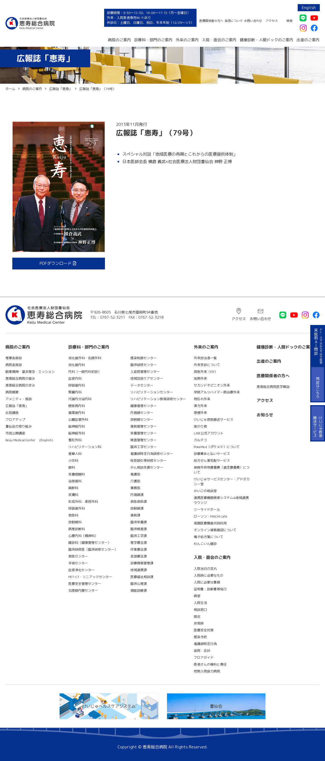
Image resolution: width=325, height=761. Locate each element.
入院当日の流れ (205, 568)
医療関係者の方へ (211, 21)
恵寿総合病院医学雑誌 (273, 386)
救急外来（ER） (206, 371)
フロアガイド (203, 657)
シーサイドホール (207, 509)
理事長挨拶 (13, 358)
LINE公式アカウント (209, 433)
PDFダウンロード (56, 263)
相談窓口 (200, 609)
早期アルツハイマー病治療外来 (217, 392)
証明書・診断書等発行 (210, 589)
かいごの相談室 (205, 491)
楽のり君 (200, 426)
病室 (197, 596)
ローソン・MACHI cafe (210, 516)
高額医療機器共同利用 (210, 523)
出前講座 (12, 412)
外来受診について (207, 364)
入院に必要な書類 (207, 582)
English (309, 7)
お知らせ (265, 415)
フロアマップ (15, 419)
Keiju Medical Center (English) (29, 440)
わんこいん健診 (205, 543)
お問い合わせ (253, 21)
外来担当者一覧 (205, 358)
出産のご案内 (308, 39)
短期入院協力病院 (207, 671)
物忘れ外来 (202, 399)
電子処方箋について (208, 537)
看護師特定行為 (205, 643)
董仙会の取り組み (18, 426)
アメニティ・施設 (18, 399)
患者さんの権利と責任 (210, 664)
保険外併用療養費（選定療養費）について (222, 470)
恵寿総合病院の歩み (20, 385)
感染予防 (200, 637)
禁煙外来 (200, 412)
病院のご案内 (119, 39)
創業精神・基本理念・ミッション (30, 371)
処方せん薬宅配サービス (212, 460)
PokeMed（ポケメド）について (217, 447)
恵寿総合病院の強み (20, 378)
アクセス (272, 21)
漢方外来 (200, 405)
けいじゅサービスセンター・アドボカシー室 (222, 481)
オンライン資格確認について (215, 530)
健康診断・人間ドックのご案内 (266, 39)
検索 (289, 21)
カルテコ (200, 440)
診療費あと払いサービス (212, 453)
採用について (234, 21)
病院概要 (12, 392)
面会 (197, 616)
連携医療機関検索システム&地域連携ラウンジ (221, 500)
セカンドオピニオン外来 (212, 385)
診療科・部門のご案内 (153, 39)
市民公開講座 (15, 433)
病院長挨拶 (13, 364)
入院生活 (200, 602)
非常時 (199, 623)
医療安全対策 (203, 630)
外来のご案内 (187, 39)
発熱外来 (200, 378)
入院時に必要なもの (208, 575)
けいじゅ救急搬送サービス (213, 419)
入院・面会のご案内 (219, 39)
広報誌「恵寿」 (16, 405)
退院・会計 (202, 650)
